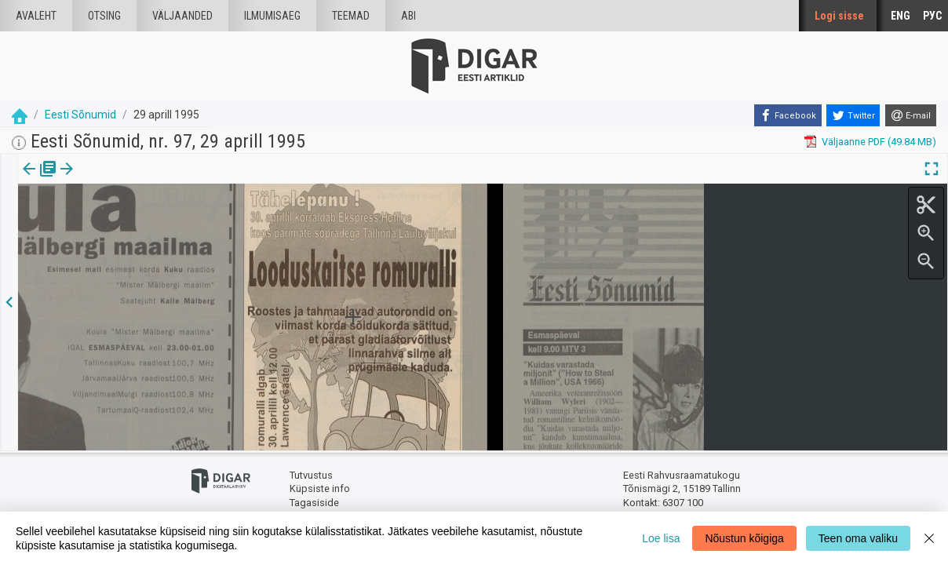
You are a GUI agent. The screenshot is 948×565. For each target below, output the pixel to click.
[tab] (40, 180)
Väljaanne (39, 179)
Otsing (104, 15)
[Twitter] (853, 115)
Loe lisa (661, 538)
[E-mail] (910, 115)
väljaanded (182, 15)
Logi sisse (839, 15)
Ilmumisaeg (272, 15)
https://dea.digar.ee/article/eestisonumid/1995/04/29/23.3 (152, 223)
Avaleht (36, 15)
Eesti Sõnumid (80, 114)
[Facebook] (788, 115)
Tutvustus (311, 475)
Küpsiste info (320, 488)
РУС (932, 15)
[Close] (929, 538)
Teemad (351, 15)
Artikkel (110, 179)
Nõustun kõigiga (744, 538)
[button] (134, 179)
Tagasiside (314, 502)
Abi (408, 15)
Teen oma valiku (858, 538)
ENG (900, 15)
